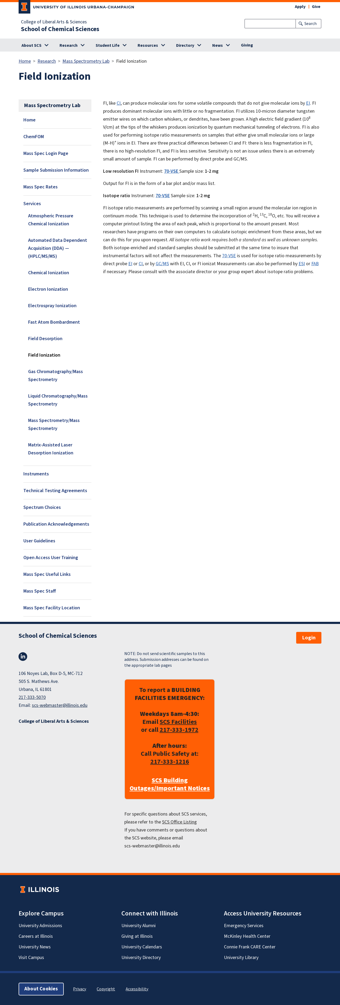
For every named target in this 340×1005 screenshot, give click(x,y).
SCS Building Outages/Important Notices (170, 784)
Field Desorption (45, 338)
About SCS (31, 45)
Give (316, 7)
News (217, 45)
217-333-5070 (32, 697)
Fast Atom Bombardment (54, 322)
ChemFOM (33, 136)
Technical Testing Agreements (55, 490)
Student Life (108, 45)
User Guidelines (39, 541)
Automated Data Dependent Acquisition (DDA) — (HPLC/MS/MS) (57, 248)
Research (69, 45)
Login (309, 637)
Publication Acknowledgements (56, 524)
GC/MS (162, 263)
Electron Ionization (48, 289)
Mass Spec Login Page (45, 153)
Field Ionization (44, 355)
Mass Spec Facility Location (51, 608)
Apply (300, 7)
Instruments (36, 474)
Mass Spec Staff (39, 591)
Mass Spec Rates (40, 187)
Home (25, 61)
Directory (185, 45)
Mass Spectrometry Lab (85, 61)
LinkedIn (23, 656)
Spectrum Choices (42, 507)
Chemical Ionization (48, 272)
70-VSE (229, 255)
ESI (302, 263)
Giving (247, 45)
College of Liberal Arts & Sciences (54, 22)
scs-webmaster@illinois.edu (59, 705)
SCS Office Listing (179, 822)
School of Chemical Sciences (60, 29)
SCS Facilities (178, 722)
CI (119, 103)
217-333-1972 (179, 729)
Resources (148, 45)
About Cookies (41, 989)
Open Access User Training (50, 557)
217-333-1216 (169, 761)
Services (32, 203)
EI (308, 103)
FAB (315, 263)
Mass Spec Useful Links (47, 574)
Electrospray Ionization (52, 305)
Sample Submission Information (56, 170)
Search (310, 24)
